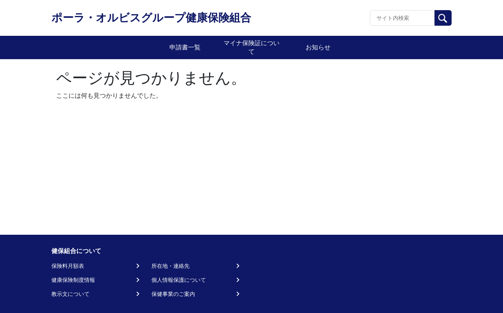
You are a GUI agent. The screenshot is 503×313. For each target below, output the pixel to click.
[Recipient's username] (402, 18)
